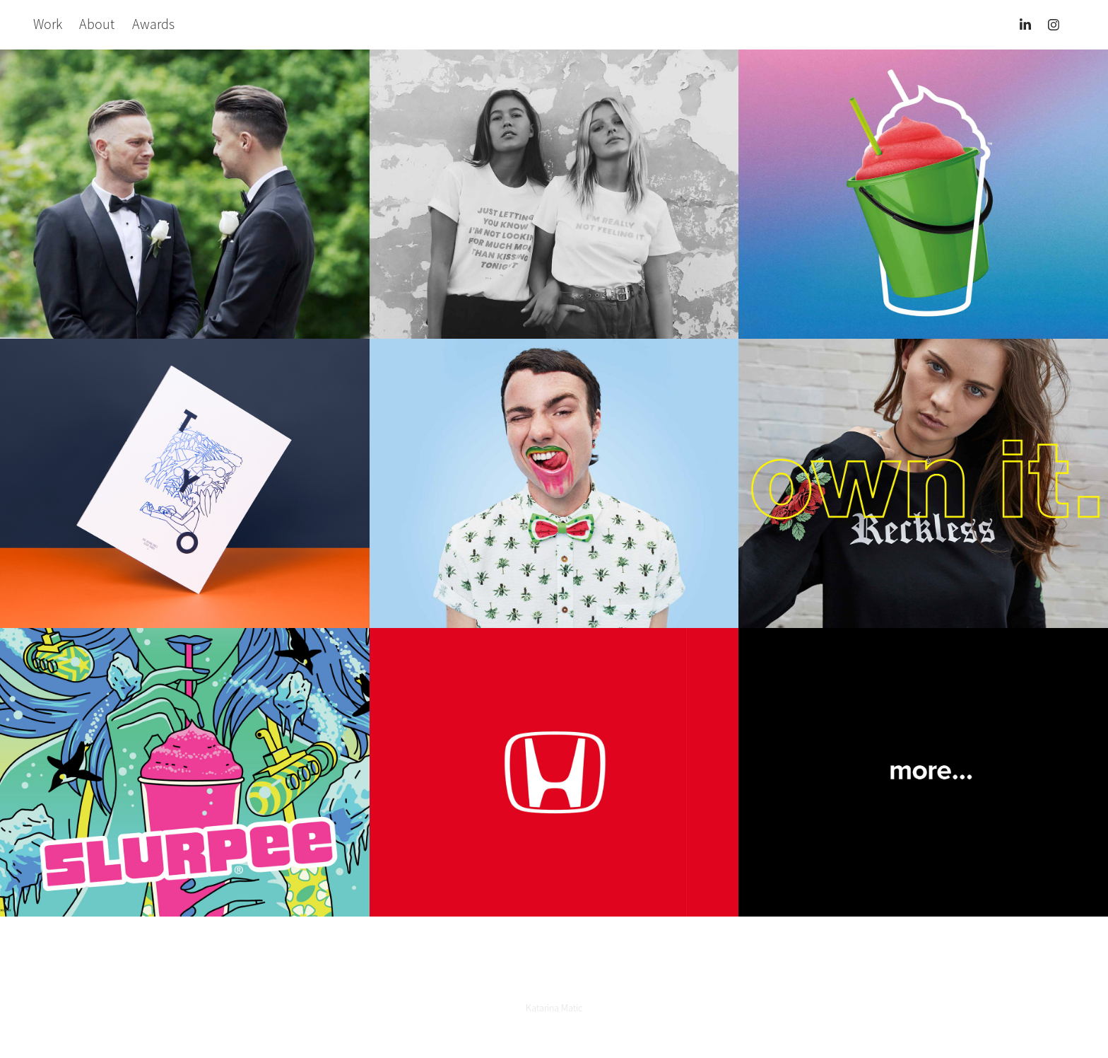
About (96, 24)
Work (47, 24)
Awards (153, 24)
